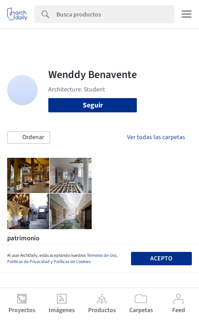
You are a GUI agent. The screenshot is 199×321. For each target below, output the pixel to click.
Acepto (161, 258)
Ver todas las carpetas (156, 137)
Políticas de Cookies (72, 262)
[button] (28, 138)
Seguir (93, 105)
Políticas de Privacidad (28, 262)
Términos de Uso (101, 255)
